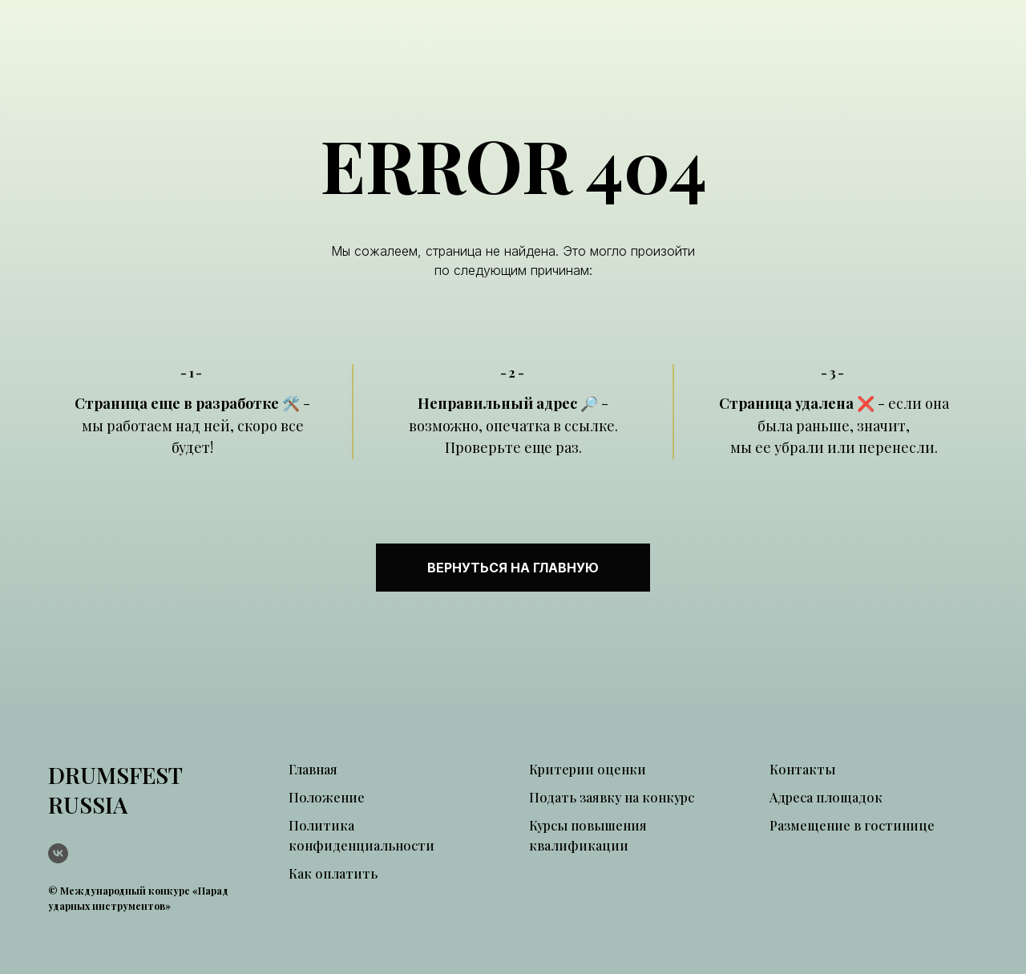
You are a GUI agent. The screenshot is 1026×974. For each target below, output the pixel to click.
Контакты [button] (802, 769)
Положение (327, 797)
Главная (313, 769)
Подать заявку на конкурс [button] (611, 797)
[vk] (58, 853)
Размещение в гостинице (852, 825)
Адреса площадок (826, 797)
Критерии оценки (587, 769)
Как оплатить (333, 873)
